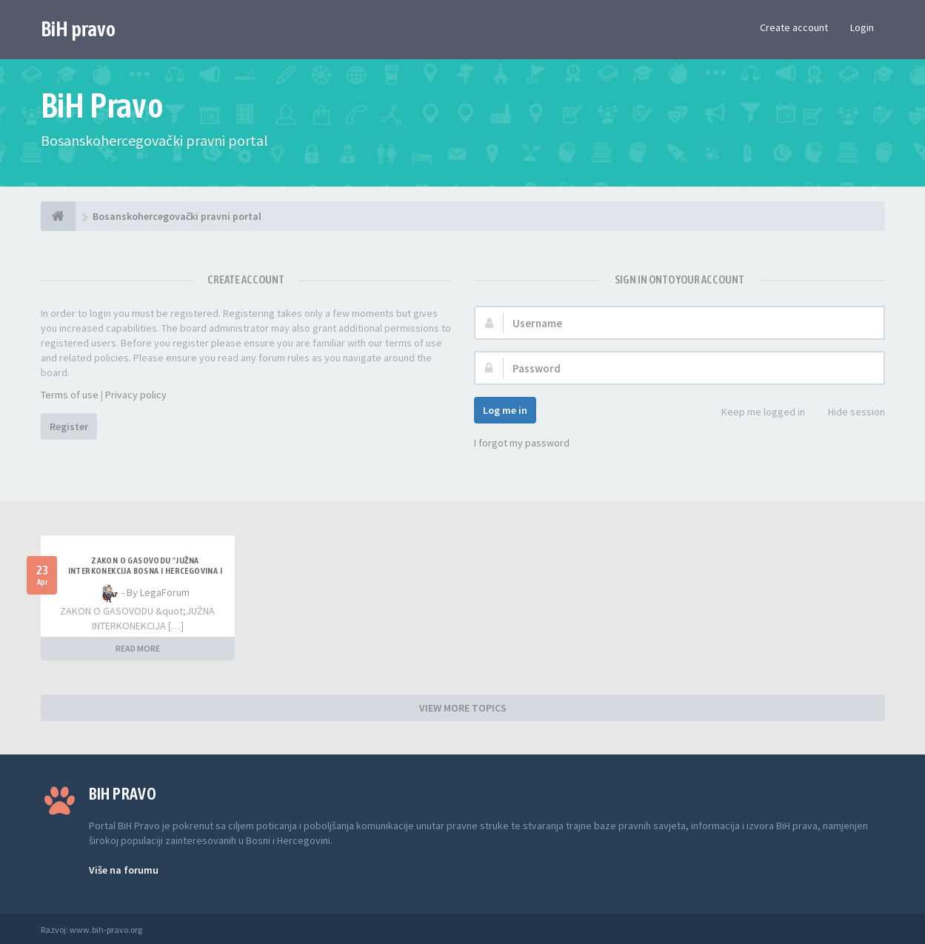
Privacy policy (136, 394)
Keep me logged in (755, 413)
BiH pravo (78, 29)
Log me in (505, 410)
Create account (794, 27)
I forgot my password (522, 442)
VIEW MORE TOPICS (463, 707)
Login (862, 27)
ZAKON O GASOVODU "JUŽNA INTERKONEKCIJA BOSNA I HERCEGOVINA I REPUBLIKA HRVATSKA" (145, 570)
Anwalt (157, 929)
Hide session (848, 413)
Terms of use (69, 394)
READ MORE (138, 648)
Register (69, 426)
